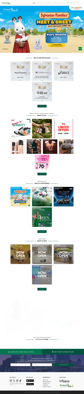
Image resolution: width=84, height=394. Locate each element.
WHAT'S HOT (13, 121)
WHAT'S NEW (14, 246)
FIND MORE (42, 106)
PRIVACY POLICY (47, 386)
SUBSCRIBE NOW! (63, 364)
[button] (40, 3)
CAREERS (45, 385)
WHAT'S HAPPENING (37, 209)
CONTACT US (46, 383)
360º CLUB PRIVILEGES (15, 63)
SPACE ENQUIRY (47, 381)
